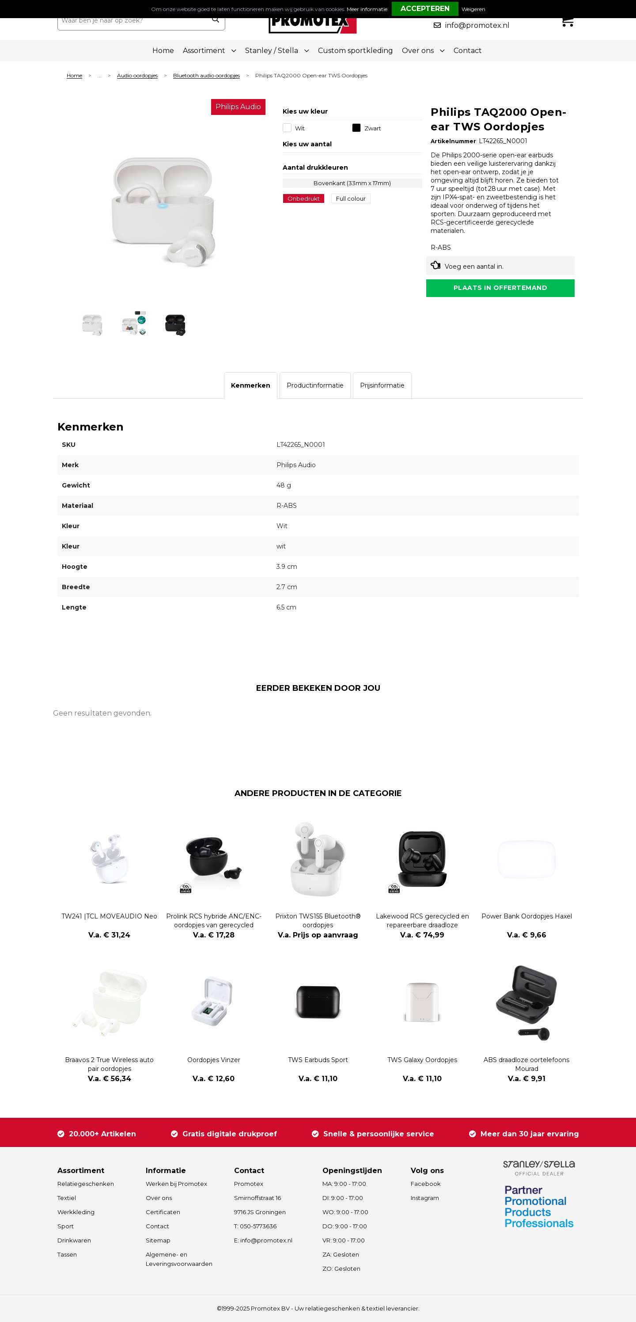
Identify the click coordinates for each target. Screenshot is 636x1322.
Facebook (426, 1183)
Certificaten (163, 1211)
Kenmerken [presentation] (250, 385)
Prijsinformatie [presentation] (382, 385)
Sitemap (158, 1240)
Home (163, 50)
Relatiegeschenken (85, 1183)
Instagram (425, 1197)
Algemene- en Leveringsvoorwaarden (179, 1259)
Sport (65, 1226)
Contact (468, 50)
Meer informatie (367, 9)
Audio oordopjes (137, 76)
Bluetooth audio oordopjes (206, 76)
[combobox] (132, 20)
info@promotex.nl (477, 25)
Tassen (67, 1254)
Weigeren (473, 9)
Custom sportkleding (355, 50)
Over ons (159, 1197)
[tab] (250, 385)
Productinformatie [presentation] (315, 385)
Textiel (66, 1197)
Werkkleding (76, 1211)
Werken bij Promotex (176, 1183)
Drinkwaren (74, 1240)
